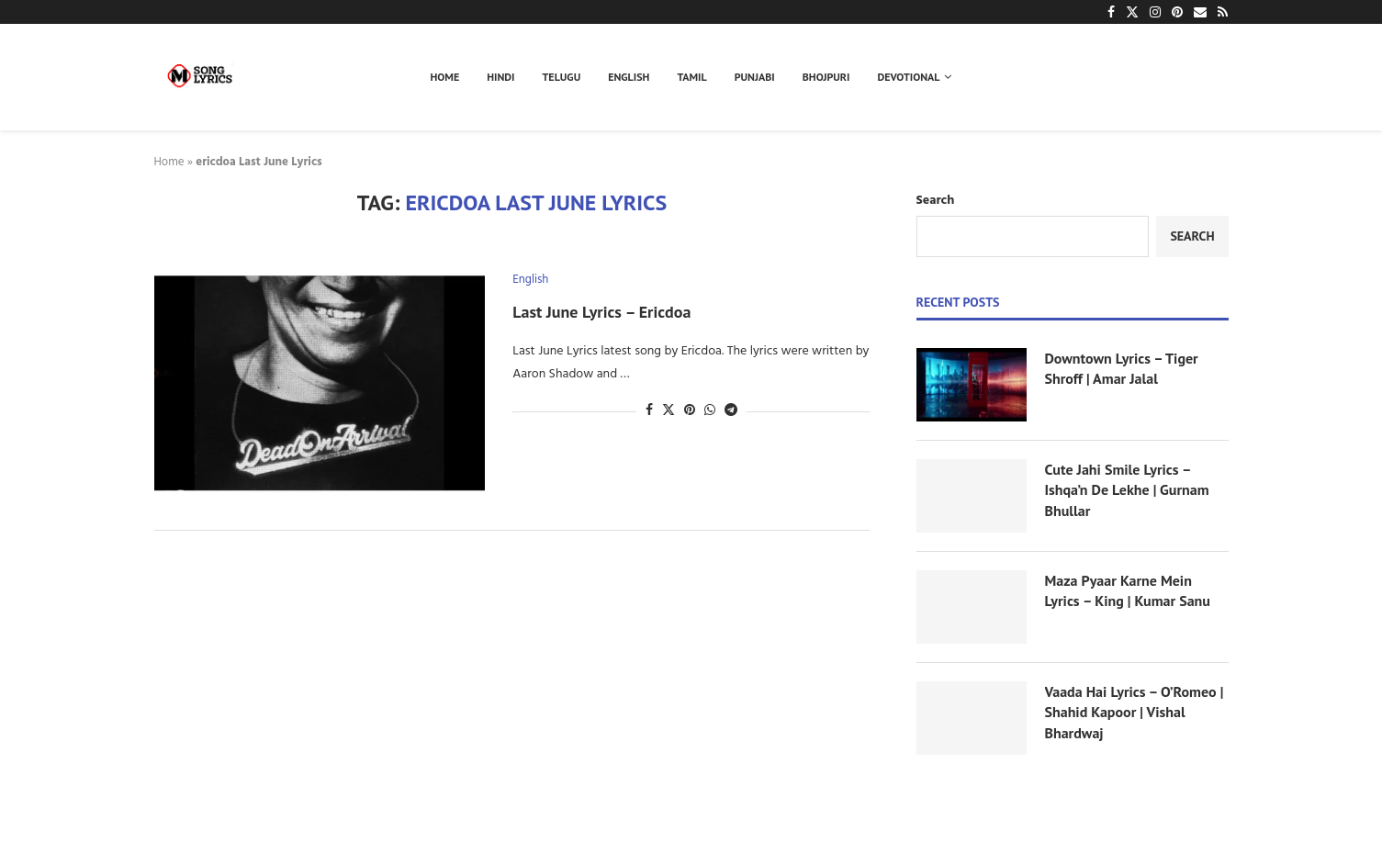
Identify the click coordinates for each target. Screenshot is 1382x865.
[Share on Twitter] (668, 410)
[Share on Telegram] (731, 410)
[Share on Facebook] (649, 410)
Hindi (500, 77)
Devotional (909, 77)
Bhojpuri (826, 77)
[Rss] (1223, 12)
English (628, 77)
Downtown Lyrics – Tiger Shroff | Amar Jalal (1121, 368)
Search (935, 200)
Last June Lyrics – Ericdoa (601, 311)
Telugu (562, 77)
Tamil (691, 77)
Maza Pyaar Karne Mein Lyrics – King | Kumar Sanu (1127, 590)
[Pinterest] (1177, 12)
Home (445, 77)
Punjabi (755, 77)
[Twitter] (1132, 12)
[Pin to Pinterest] (689, 410)
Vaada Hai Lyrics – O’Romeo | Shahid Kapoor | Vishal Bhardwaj (1134, 712)
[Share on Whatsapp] (709, 410)
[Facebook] (1111, 12)
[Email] (1200, 12)
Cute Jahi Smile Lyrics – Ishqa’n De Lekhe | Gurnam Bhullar (1127, 490)
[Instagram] (1155, 12)
